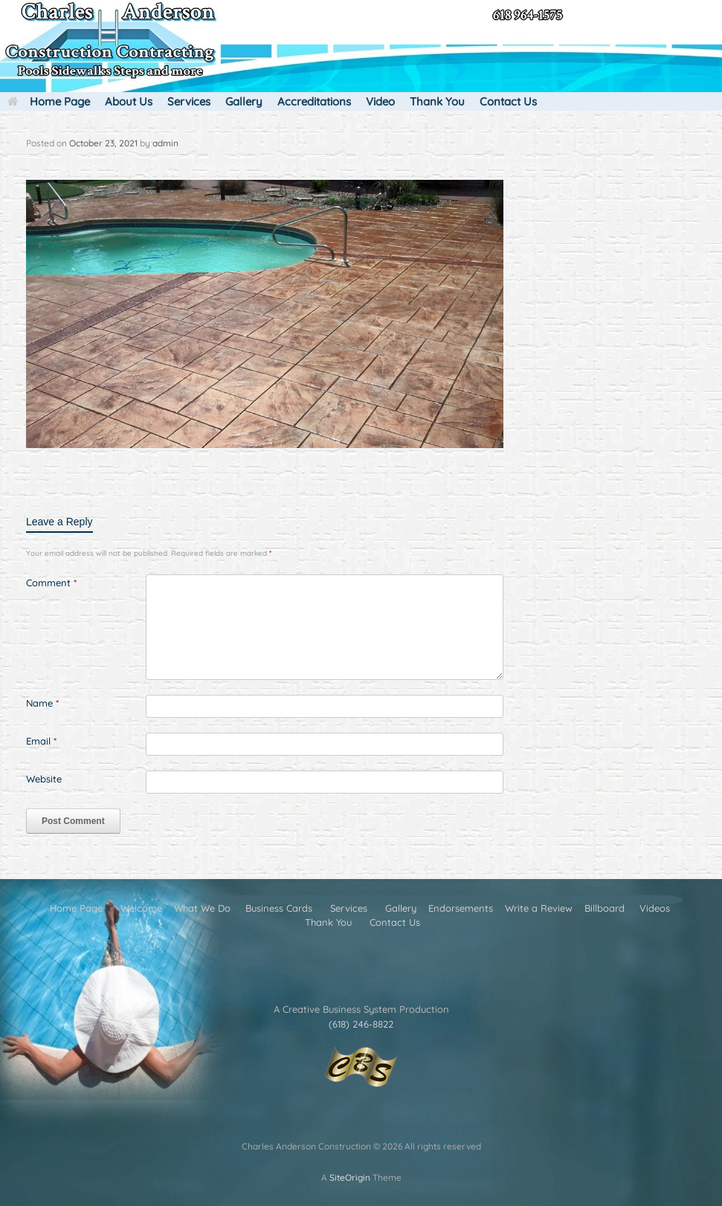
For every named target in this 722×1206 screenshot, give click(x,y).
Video (380, 101)
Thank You (437, 101)
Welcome (141, 908)
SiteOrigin (349, 1177)
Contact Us (508, 101)
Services (188, 101)
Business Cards (278, 908)
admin (165, 143)
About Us (128, 101)
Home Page (48, 101)
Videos (654, 908)
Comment (51, 583)
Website (44, 779)
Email (41, 741)
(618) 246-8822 (361, 1024)
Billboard (604, 908)
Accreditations (314, 101)
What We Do (202, 908)
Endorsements (460, 908)
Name (42, 703)
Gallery (243, 101)
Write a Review (539, 908)
